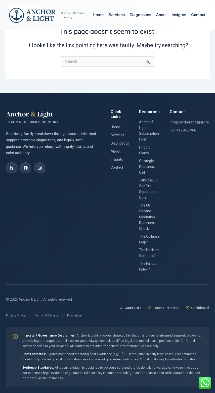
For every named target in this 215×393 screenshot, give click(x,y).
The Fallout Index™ (148, 266)
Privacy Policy (15, 315)
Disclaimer (74, 315)
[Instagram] (39, 167)
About (161, 15)
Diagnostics (140, 15)
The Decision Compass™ (149, 253)
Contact (198, 15)
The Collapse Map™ (149, 239)
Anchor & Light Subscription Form (149, 130)
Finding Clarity (144, 150)
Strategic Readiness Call (147, 166)
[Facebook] (25, 167)
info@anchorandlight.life (189, 122)
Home (98, 15)
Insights (179, 15)
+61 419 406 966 (183, 130)
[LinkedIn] (11, 167)
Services (117, 15)
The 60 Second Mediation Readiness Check (147, 216)
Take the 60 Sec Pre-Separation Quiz (148, 189)
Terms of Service (46, 315)
